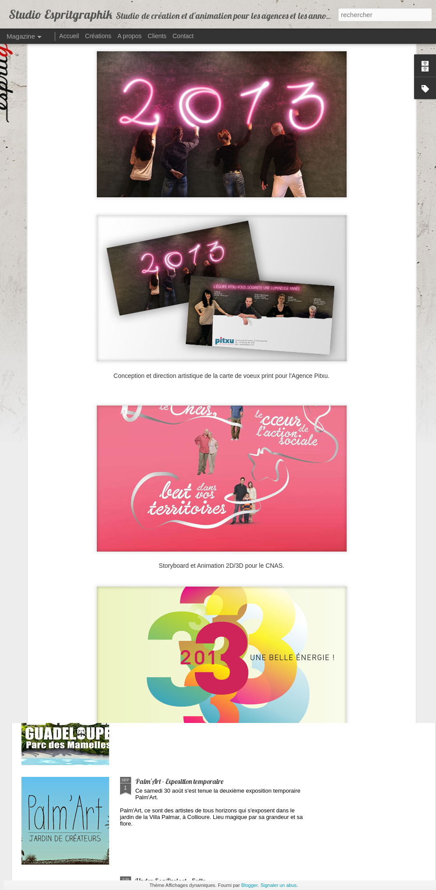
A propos (129, 35)
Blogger (249, 885)
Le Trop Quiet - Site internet (172, 582)
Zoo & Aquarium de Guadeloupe (179, 681)
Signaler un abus (278, 885)
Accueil (69, 35)
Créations (98, 35)
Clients (157, 35)
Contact (183, 35)
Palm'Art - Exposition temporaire (179, 781)
